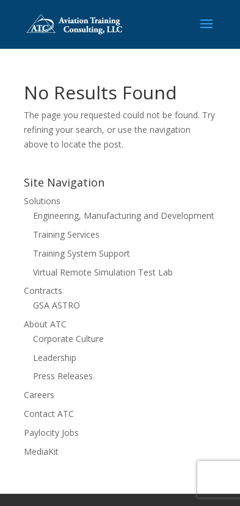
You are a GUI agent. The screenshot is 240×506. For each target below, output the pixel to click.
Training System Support (81, 253)
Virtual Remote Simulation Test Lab (103, 272)
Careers (39, 395)
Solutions (42, 201)
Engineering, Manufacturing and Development (123, 215)
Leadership (54, 357)
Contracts (43, 290)
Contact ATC (49, 413)
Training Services (66, 234)
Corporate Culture (68, 338)
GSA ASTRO (56, 305)
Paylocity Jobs (51, 432)
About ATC (45, 324)
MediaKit (41, 451)
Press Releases (63, 376)
